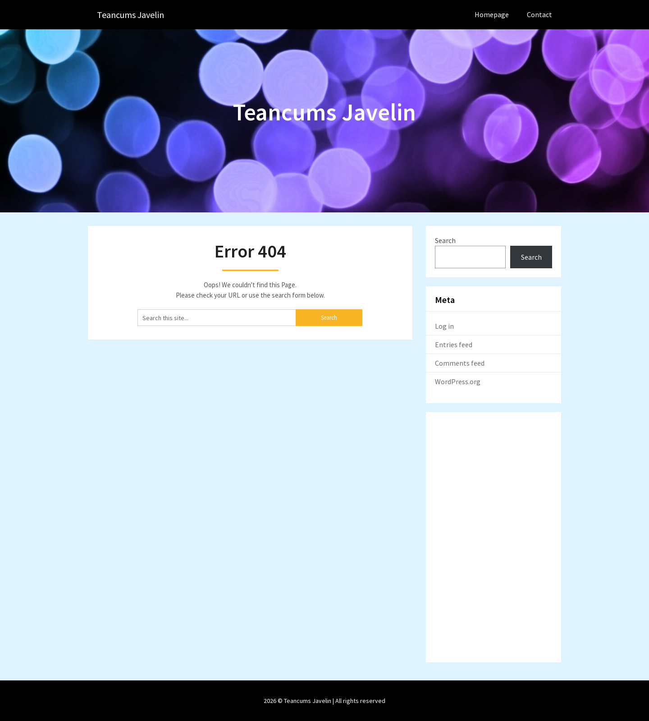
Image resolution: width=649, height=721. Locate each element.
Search (445, 240)
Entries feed (453, 344)
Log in (444, 326)
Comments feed (459, 362)
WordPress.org (457, 381)
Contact (539, 14)
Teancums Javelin (130, 14)
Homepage (492, 14)
